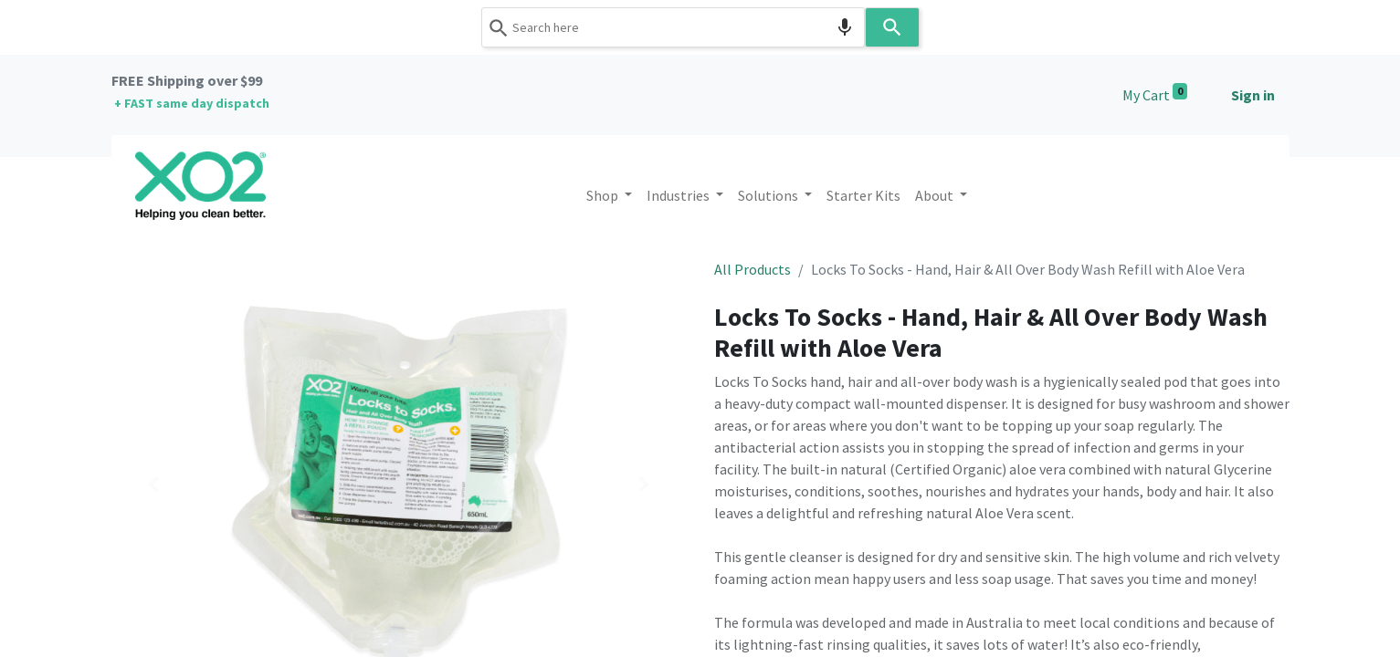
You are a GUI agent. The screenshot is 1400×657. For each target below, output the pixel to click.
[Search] (892, 27)
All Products (752, 269)
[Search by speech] (844, 27)
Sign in (1253, 95)
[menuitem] (863, 195)
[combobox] (673, 27)
